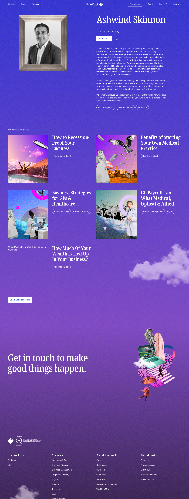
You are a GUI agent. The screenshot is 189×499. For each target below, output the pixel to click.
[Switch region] (150, 4)
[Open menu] (177, 4)
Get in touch (104, 38)
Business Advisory (81, 211)
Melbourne (142, 107)
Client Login (135, 4)
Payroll (170, 211)
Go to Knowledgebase (20, 299)
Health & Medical (125, 107)
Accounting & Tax (105, 107)
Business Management (152, 211)
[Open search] (163, 4)
